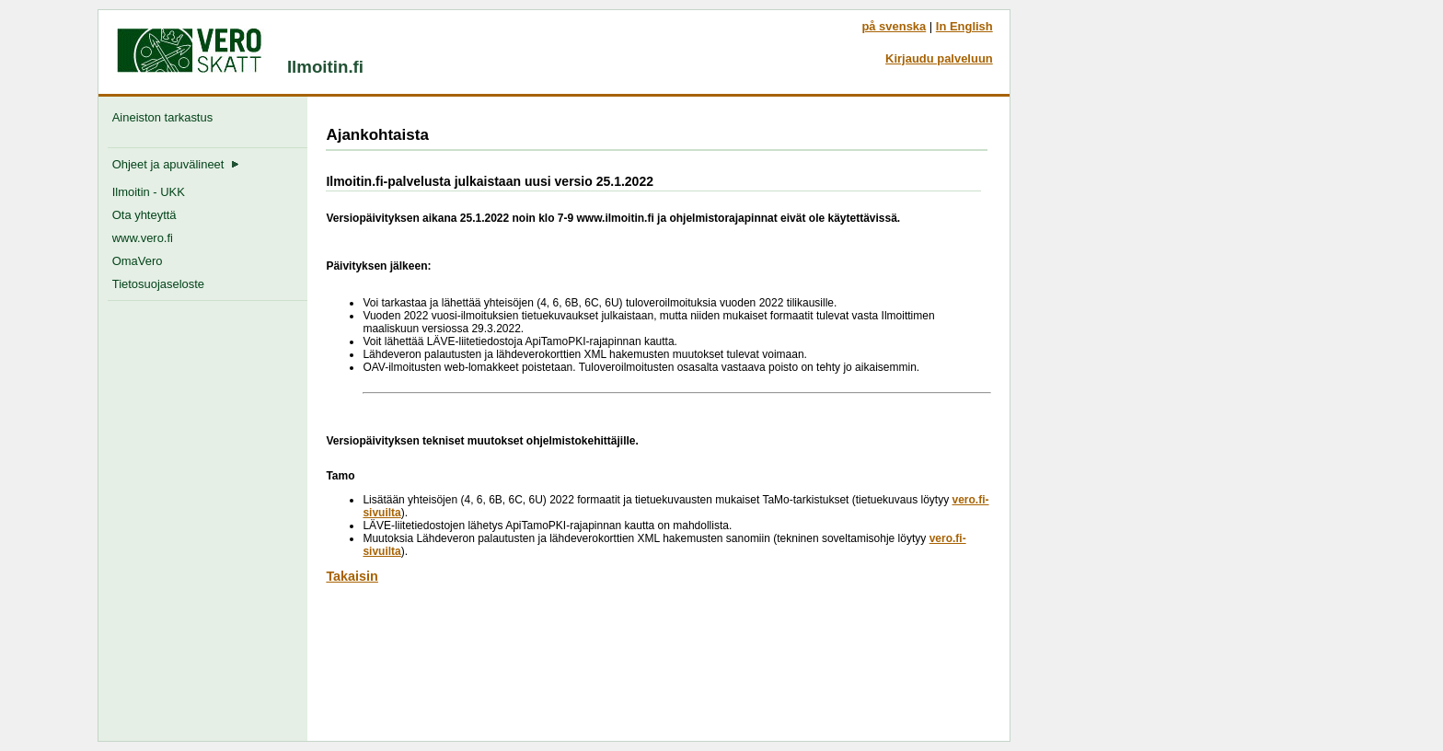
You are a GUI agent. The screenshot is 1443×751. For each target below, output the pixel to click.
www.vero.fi (142, 238)
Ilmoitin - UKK (148, 192)
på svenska (893, 26)
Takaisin (352, 576)
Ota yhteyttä (144, 215)
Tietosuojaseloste (158, 284)
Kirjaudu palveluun (939, 58)
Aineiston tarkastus (166, 117)
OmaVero (137, 261)
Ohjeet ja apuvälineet (175, 164)
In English (964, 26)
